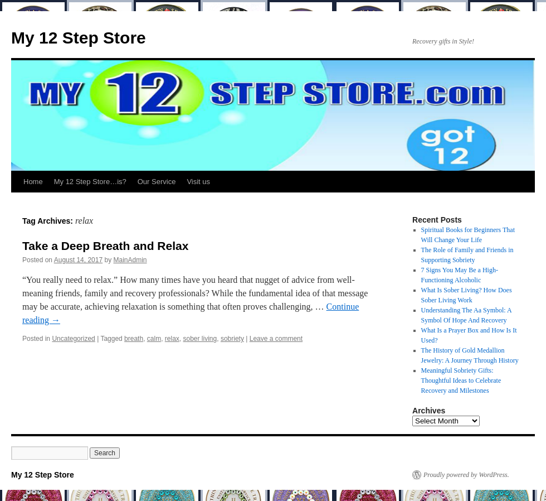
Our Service (157, 181)
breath (133, 339)
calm (154, 339)
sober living (200, 339)
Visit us (198, 181)
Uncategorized (73, 339)
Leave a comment (276, 339)
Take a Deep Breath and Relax (105, 245)
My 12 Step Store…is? (90, 181)
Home (33, 181)
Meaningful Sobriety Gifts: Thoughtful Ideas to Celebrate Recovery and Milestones (461, 380)
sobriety (232, 339)
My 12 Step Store (78, 37)
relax (172, 339)
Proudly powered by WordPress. (466, 475)
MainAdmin (130, 260)
